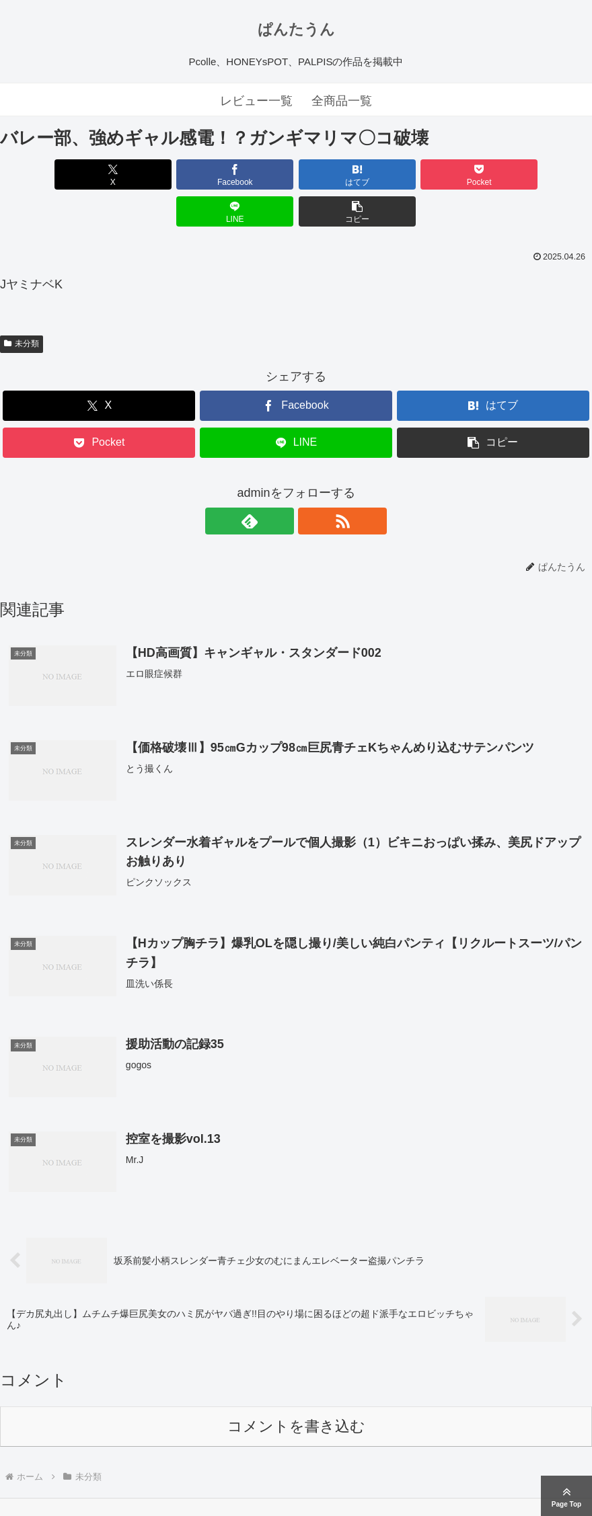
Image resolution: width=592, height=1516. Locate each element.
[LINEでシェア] (445, 174)
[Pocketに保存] (346, 174)
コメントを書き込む (296, 1391)
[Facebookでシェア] (147, 174)
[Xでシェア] (47, 174)
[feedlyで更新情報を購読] (280, 484)
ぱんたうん (296, 29)
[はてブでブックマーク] (246, 174)
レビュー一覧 (256, 101)
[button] (544, 174)
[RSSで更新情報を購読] (311, 484)
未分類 (21, 306)
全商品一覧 (341, 101)
